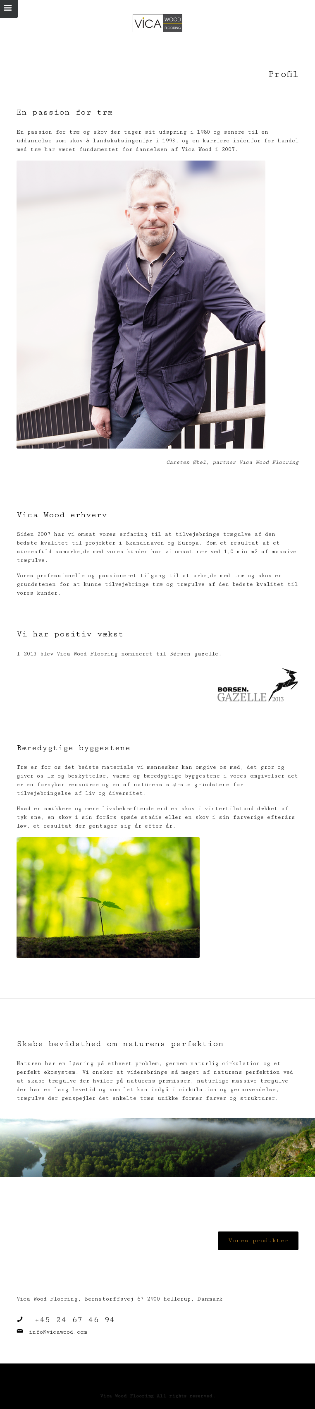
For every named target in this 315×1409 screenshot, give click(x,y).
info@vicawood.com (58, 1332)
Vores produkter (258, 1240)
